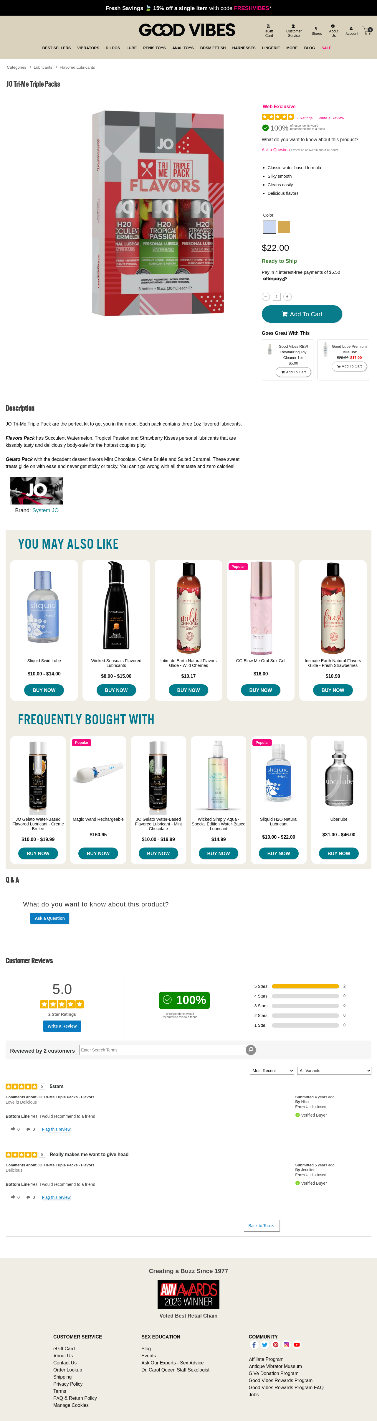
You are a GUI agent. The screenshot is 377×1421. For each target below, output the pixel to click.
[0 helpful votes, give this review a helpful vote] (14, 1129)
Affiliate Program (266, 1359)
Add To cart (302, 314)
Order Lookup (67, 1370)
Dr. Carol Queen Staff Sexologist (175, 1370)
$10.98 (333, 676)
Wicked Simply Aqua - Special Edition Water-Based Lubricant (219, 824)
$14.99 (218, 839)
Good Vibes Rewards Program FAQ (286, 1387)
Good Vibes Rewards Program (281, 1380)
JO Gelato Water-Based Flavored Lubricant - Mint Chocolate (158, 824)
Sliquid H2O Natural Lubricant (278, 822)
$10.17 (188, 676)
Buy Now (44, 690)
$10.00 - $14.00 (44, 674)
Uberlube (338, 819)
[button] (269, 227)
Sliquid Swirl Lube (44, 660)
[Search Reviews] (167, 1050)
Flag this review (56, 1129)
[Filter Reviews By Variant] (334, 1071)
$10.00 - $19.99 (38, 839)
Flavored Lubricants (77, 67)
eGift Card (64, 1348)
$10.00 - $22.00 (278, 837)
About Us (63, 1356)
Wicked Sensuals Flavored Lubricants (116, 663)
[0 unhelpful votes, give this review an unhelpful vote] (29, 1129)
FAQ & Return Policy (75, 1398)
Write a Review (331, 118)
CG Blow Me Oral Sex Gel (260, 660)
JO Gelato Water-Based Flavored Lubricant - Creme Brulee (38, 824)
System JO (45, 510)
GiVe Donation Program (274, 1373)
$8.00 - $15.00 (116, 676)
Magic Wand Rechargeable (98, 819)
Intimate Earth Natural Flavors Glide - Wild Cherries (188, 663)
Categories (16, 67)
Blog (146, 1348)
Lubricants (43, 67)
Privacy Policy (68, 1384)
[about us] (333, 31)
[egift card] (268, 31)
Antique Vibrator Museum (275, 1366)
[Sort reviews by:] (272, 1071)
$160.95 (98, 835)
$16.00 (261, 674)
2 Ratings (304, 118)
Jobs (254, 1394)
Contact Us (65, 1363)
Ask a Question (276, 149)
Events (148, 1356)
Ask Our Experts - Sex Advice (172, 1363)
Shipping (62, 1377)
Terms (59, 1391)
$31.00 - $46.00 (339, 835)
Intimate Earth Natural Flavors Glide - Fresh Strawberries (333, 663)
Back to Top (262, 1225)
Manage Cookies (71, 1405)
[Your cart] (366, 30)
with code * (188, 7)
